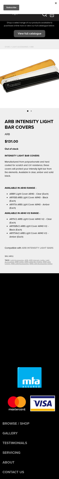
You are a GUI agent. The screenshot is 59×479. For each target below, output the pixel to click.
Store (7, 47)
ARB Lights (19, 262)
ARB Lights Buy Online (33, 262)
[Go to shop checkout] (52, 14)
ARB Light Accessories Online (40, 264)
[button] (44, 14)
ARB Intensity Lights (37, 260)
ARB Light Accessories (19, 264)
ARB (32, 47)
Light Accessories (20, 47)
